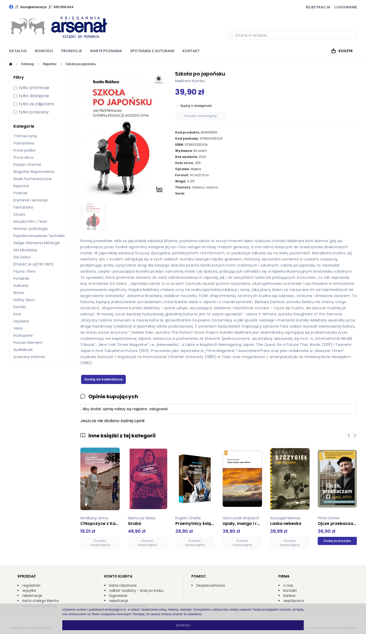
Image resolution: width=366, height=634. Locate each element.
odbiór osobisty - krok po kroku (136, 590)
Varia (17, 328)
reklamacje (32, 595)
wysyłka (29, 590)
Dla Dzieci (21, 257)
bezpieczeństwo (210, 585)
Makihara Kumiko (190, 80)
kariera (289, 595)
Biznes (18, 292)
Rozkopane (23, 335)
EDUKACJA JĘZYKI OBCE (33, 264)
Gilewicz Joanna (205, 187)
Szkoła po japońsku (81, 64)
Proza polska (24, 150)
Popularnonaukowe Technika (39, 235)
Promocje (71, 50)
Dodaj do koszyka (337, 541)
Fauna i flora (24, 271)
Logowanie (345, 7)
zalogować (158, 408)
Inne (17, 314)
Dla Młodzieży (25, 250)
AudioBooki (23, 349)
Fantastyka (23, 207)
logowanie (118, 595)
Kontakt (191, 50)
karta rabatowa (122, 585)
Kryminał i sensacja (30, 200)
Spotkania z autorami (152, 50)
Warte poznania (106, 50)
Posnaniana (23, 143)
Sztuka (19, 214)
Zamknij (182, 625)
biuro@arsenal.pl (33, 7)
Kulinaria (20, 285)
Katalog (18, 50)
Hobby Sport (24, 299)
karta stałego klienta (40, 600)
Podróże (20, 193)
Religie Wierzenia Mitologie (36, 242)
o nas (288, 585)
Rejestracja (318, 7)
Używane (21, 321)
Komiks (19, 306)
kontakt (290, 590)
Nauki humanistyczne (32, 178)
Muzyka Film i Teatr (30, 221)
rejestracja (118, 600)
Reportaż (49, 64)
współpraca (293, 600)
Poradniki (21, 278)
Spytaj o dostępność (196, 106)
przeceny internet (29, 356)
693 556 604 (63, 7)
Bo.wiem (200, 151)
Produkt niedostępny (200, 116)
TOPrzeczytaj (25, 136)
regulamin (31, 585)
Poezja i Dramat (27, 164)
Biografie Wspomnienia (33, 171)
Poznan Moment (28, 342)
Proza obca (23, 157)
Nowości (44, 50)
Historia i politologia (30, 228)
